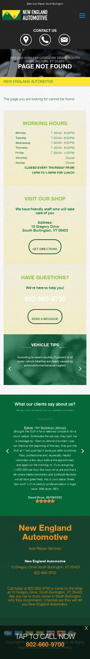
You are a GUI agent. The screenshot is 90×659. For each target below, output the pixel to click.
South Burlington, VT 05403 (53, 59)
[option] (45, 359)
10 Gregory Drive (51, 58)
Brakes (28, 427)
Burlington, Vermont (53, 427)
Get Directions (45, 249)
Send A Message (45, 319)
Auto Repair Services (45, 548)
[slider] (45, 501)
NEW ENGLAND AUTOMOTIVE (29, 81)
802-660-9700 (21, 58)
